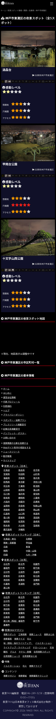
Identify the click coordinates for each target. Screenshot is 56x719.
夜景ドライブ (35, 666)
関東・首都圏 (9, 542)
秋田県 (21, 474)
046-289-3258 (34, 693)
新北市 (21, 564)
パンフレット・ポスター (14, 433)
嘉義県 (36, 609)
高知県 (36, 517)
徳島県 (36, 513)
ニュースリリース (11, 451)
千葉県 (21, 486)
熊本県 (6, 525)
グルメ (13, 651)
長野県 (21, 490)
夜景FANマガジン (14, 630)
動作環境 (7, 456)
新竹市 (21, 568)
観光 (5, 651)
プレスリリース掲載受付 (14, 424)
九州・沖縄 (31, 554)
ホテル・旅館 (25, 651)
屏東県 (6, 576)
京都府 (21, 501)
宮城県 (6, 474)
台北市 (6, 564)
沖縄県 (21, 529)
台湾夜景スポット (42, 651)
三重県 (36, 497)
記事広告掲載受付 (11, 429)
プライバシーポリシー (13, 414)
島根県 (21, 509)
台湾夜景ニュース (11, 656)
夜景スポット (9, 634)
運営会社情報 (9, 397)
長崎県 (36, 521)
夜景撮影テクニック (38, 675)
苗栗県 (21, 580)
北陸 (5, 546)
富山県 (36, 490)
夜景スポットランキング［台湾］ (23, 593)
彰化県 (36, 576)
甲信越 (29, 542)
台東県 (21, 576)
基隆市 (6, 568)
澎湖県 (21, 584)
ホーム (6, 389)
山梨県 (6, 490)
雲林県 (21, 609)
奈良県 (21, 505)
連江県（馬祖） (10, 621)
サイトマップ (9, 460)
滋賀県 (6, 505)
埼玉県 (6, 486)
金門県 (36, 584)
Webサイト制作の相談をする (17, 447)
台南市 (21, 572)
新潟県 (36, 486)
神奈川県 (37, 482)
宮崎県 (36, 525)
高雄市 (36, 572)
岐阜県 (6, 497)
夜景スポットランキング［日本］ (23, 534)
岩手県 (36, 470)
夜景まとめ (49, 634)
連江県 (6, 587)
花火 (29, 638)
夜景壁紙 (22, 675)
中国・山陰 (31, 550)
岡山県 (36, 509)
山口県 (21, 513)
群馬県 (6, 482)
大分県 (21, 525)
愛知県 (36, 494)
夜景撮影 (7, 638)
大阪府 (6, 501)
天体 (52, 647)
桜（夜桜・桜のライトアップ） (18, 643)
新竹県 (36, 568)
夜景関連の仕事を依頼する (15, 443)
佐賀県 (21, 521)
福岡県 (6, 521)
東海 (28, 546)
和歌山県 (37, 505)
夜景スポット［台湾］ (16, 559)
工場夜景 (22, 634)
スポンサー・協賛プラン (14, 420)
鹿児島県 (7, 529)
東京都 (21, 482)
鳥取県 (6, 509)
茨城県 (21, 478)
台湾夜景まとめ (29, 656)
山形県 (36, 474)
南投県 (6, 580)
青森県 (21, 470)
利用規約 (7, 406)
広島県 (6, 513)
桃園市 (36, 564)
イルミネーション (43, 643)
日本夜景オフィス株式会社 (29, 702)
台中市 (6, 572)
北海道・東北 (9, 539)
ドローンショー (40, 647)
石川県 (6, 494)
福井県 (21, 494)
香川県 (6, 517)
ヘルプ (6, 410)
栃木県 (36, 478)
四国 (5, 554)
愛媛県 (21, 517)
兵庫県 (36, 501)
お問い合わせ (9, 437)
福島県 (6, 478)
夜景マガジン (9, 675)
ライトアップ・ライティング (16, 647)
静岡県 (21, 497)
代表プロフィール (11, 401)
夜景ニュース (35, 634)
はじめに (7, 393)
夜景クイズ (19, 638)
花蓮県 (6, 584)
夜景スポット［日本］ (16, 465)
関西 (5, 550)
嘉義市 (6, 625)
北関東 (29, 539)
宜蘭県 (36, 580)
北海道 (6, 470)
